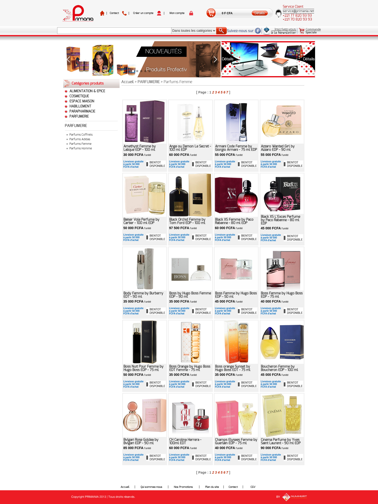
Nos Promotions (183, 487)
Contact (114, 13)
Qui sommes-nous (151, 487)
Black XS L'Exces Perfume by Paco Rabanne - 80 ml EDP (280, 220)
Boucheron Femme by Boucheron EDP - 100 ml (279, 368)
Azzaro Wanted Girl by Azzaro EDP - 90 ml (278, 148)
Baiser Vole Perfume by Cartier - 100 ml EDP (141, 221)
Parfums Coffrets (81, 134)
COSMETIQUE (79, 96)
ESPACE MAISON (81, 101)
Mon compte (176, 13)
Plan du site (212, 487)
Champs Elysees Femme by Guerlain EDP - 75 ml (236, 441)
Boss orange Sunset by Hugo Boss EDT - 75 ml (232, 368)
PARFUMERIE (79, 116)
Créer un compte (143, 13)
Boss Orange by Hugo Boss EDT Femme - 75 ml (189, 368)
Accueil (127, 82)
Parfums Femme (80, 143)
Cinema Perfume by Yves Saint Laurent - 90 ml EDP (281, 441)
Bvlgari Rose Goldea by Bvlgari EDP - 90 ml (140, 441)
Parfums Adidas (79, 139)
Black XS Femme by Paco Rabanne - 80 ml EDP (234, 221)
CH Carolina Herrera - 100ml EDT (185, 441)
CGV (252, 487)
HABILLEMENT (80, 106)
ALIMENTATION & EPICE (87, 91)
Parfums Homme (80, 148)
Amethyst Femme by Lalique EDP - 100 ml (139, 148)
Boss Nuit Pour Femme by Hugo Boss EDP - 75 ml (143, 368)
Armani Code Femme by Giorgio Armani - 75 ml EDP (236, 148)
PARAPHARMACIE (82, 111)
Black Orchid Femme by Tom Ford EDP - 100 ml (187, 221)
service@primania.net (298, 11)
